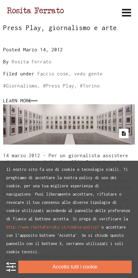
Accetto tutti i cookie (74, 266)
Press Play (60, 85)
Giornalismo (21, 85)
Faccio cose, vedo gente (70, 73)
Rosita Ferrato (31, 61)
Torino (91, 85)
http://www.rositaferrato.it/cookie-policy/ (52, 227)
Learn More (17, 100)
